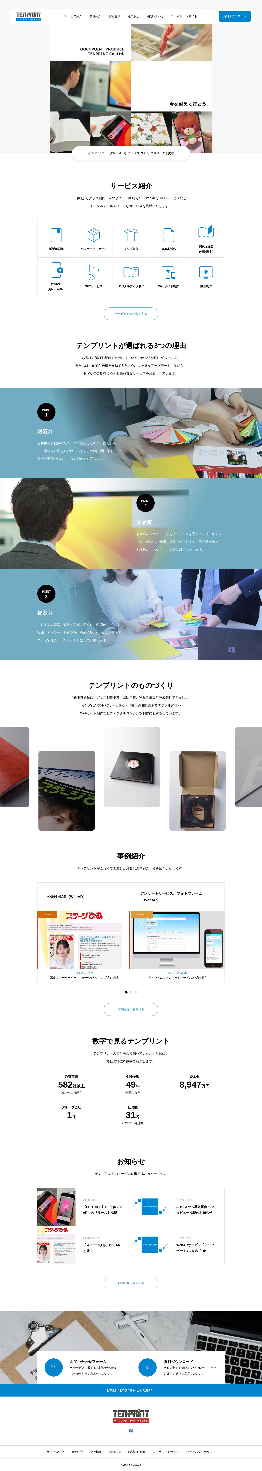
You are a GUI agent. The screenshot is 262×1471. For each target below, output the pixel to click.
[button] (131, 992)
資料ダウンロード (235, 16)
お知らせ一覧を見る (131, 1282)
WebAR (47, 914)
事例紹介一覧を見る (131, 1009)
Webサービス (142, 914)
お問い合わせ (155, 16)
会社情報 (114, 16)
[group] (131, 153)
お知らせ (133, 16)
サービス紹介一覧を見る (131, 313)
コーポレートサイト (184, 16)
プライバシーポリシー (200, 1451)
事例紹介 (95, 16)
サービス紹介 (73, 16)
